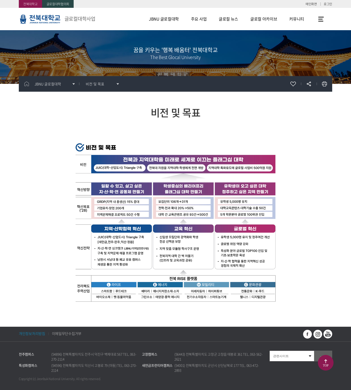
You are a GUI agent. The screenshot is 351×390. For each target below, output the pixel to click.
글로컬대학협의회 (58, 4)
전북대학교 (30, 4)
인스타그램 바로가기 (317, 334)
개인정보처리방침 (32, 333)
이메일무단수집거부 (66, 333)
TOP (325, 365)
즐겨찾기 (293, 84)
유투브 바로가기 (327, 334)
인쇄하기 (324, 84)
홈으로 (26, 84)
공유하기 (309, 84)
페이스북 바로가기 (307, 334)
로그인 (328, 4)
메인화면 (311, 4)
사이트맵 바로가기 (321, 19)
